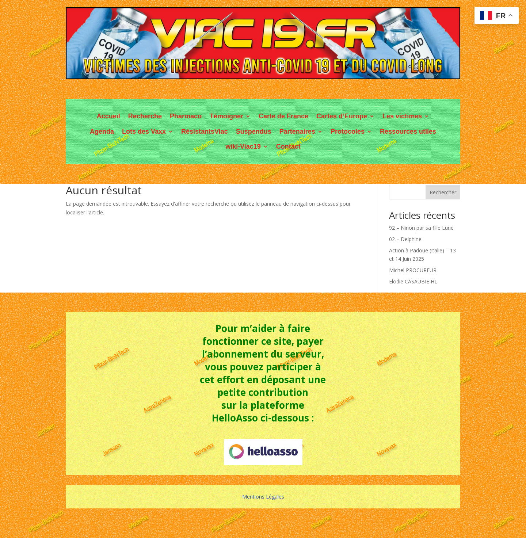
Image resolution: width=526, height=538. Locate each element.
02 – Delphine (405, 239)
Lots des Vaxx (144, 131)
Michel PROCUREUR (413, 270)
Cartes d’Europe (341, 116)
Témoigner (226, 116)
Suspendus (253, 131)
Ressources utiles (408, 131)
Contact (288, 146)
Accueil (108, 116)
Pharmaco (186, 116)
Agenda (102, 131)
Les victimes (402, 116)
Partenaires (297, 131)
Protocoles (348, 131)
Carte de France (283, 116)
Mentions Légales (263, 496)
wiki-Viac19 (243, 146)
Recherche (145, 116)
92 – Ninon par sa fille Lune (421, 227)
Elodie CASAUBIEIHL (413, 281)
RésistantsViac (204, 131)
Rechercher (443, 192)
